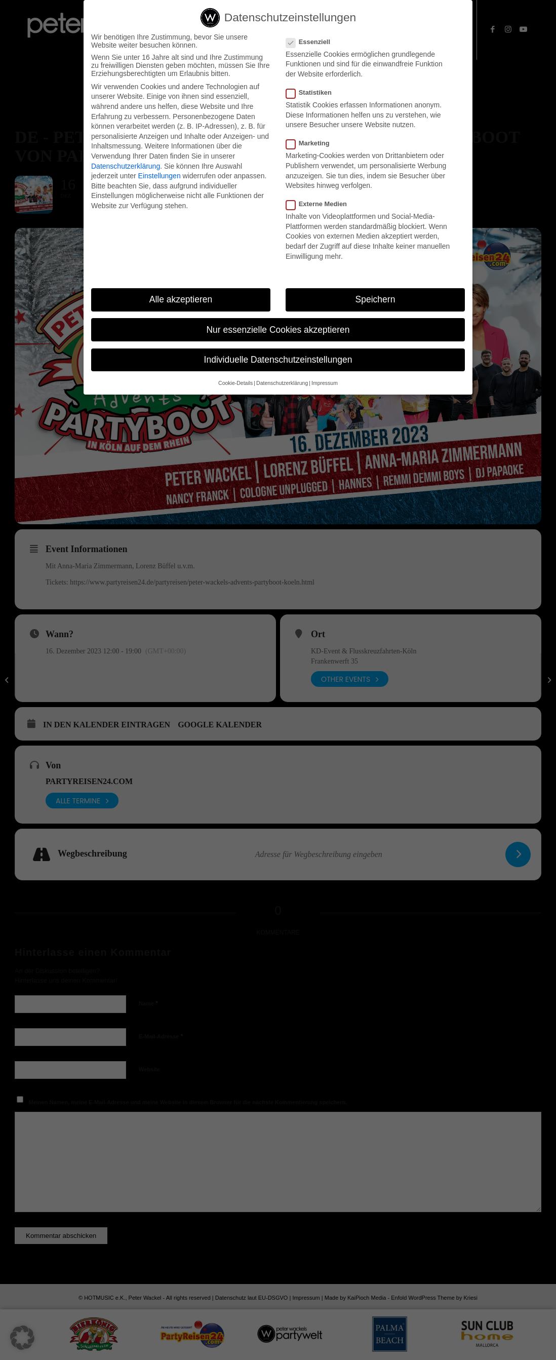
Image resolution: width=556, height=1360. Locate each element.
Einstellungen (159, 176)
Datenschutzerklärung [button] (282, 383)
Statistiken (313, 92)
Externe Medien (320, 204)
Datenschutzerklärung (125, 166)
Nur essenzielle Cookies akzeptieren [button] (277, 330)
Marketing (312, 143)
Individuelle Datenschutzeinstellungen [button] (278, 360)
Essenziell (312, 42)
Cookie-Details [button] (235, 383)
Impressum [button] (324, 383)
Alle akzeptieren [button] (181, 299)
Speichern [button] (375, 299)
